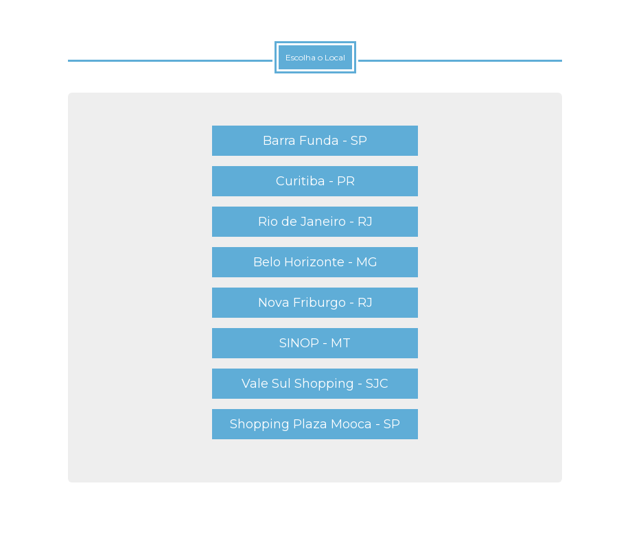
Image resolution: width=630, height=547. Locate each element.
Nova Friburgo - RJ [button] (315, 302)
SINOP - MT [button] (315, 343)
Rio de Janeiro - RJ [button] (315, 221)
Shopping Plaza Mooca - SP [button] (315, 424)
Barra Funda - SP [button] (315, 140)
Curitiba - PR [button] (315, 181)
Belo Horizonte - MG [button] (315, 262)
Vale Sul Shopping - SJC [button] (315, 383)
